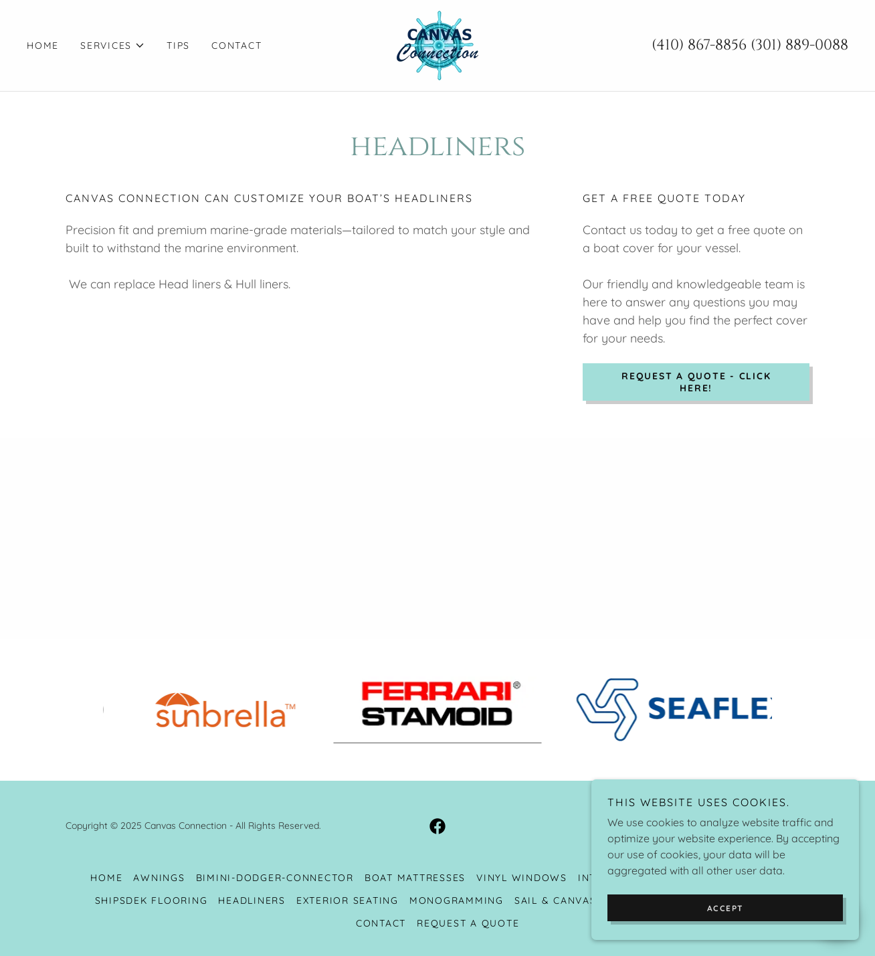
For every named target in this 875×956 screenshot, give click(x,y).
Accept (725, 908)
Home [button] (106, 878)
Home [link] (43, 45)
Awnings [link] (159, 878)
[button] (112, 45)
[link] (437, 44)
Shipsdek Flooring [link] (151, 900)
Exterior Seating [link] (347, 900)
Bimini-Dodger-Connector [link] (275, 878)
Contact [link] (236, 45)
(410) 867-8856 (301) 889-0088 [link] (750, 45)
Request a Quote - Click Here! (696, 382)
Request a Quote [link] (468, 923)
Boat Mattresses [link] (415, 878)
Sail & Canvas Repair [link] (576, 900)
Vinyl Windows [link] (521, 878)
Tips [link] (178, 45)
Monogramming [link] (456, 900)
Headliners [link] (252, 900)
